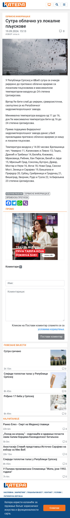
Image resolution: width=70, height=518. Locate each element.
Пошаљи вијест (35, 492)
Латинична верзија (13, 496)
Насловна (8, 492)
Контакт (49, 492)
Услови (57, 492)
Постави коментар (51, 336)
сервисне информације (36, 194)
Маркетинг (20, 492)
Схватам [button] (54, 508)
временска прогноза (17, 197)
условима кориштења (51, 329)
